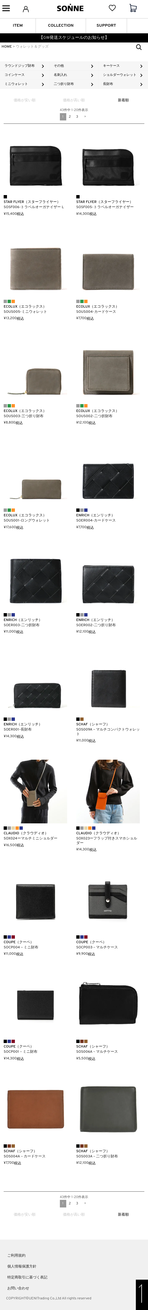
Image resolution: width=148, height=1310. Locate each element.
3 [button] (77, 117)
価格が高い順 (74, 100)
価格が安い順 (25, 100)
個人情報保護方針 (21, 1266)
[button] (84, 117)
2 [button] (70, 117)
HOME (7, 46)
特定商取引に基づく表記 (27, 1277)
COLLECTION (61, 25)
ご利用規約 (16, 1255)
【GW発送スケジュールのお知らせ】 (74, 37)
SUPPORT (106, 25)
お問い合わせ (18, 1288)
